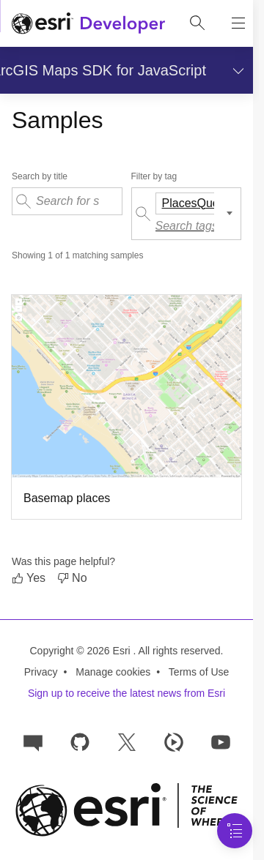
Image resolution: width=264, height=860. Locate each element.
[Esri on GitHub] (80, 741)
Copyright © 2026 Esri (81, 651)
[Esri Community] (33, 741)
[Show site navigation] (238, 23)
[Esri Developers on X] (126, 741)
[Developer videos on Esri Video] (173, 741)
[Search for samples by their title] (67, 201)
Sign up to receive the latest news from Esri (126, 693)
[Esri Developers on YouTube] (220, 741)
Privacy (41, 672)
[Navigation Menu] (234, 830)
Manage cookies (113, 672)
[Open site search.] (197, 23)
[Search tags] (190, 226)
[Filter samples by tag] (186, 213)
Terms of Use (199, 672)
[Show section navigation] (235, 70)
